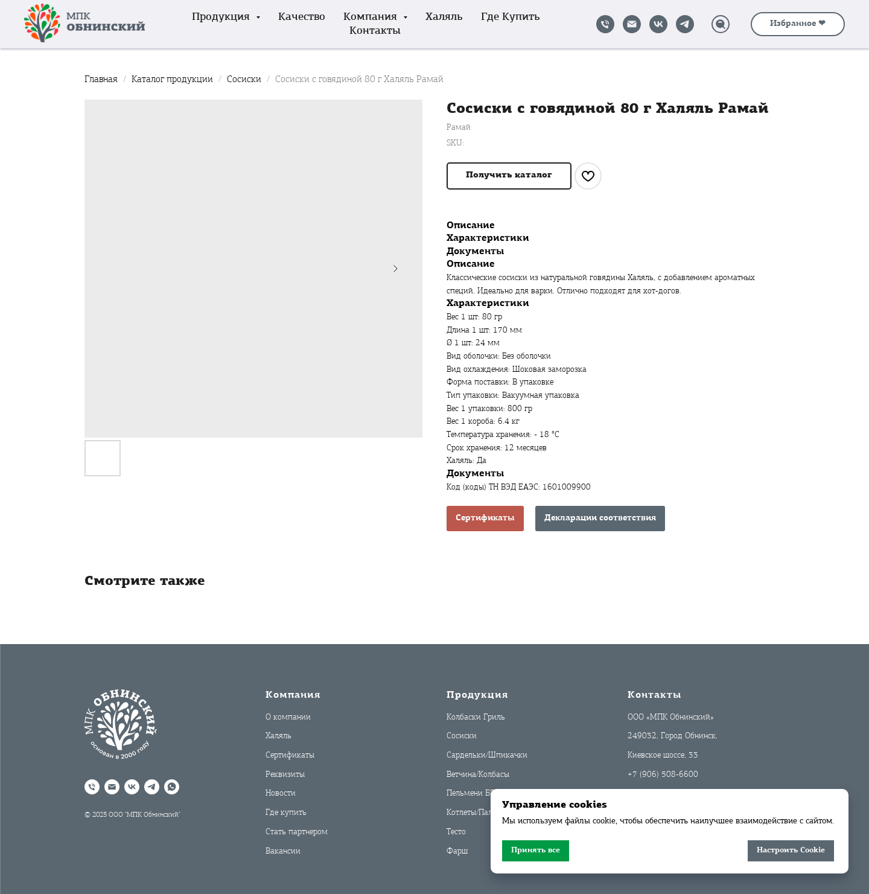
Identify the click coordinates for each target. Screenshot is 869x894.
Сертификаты (485, 518)
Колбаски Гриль (476, 717)
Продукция (477, 695)
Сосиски (245, 80)
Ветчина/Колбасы (478, 774)
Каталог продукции (173, 80)
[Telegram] (685, 24)
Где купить (510, 17)
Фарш (457, 851)
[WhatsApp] (171, 786)
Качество (301, 17)
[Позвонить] (605, 24)
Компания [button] (371, 17)
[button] (509, 176)
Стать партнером (297, 832)
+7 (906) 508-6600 (663, 774)
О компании (288, 717)
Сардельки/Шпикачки (487, 755)
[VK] (658, 24)
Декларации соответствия (600, 518)
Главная (101, 80)
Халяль (444, 17)
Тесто (456, 832)
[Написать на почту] (632, 24)
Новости (281, 793)
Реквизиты (285, 774)
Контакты (375, 31)
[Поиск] (720, 24)
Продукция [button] (222, 17)
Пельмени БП (471, 793)
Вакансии (283, 851)
